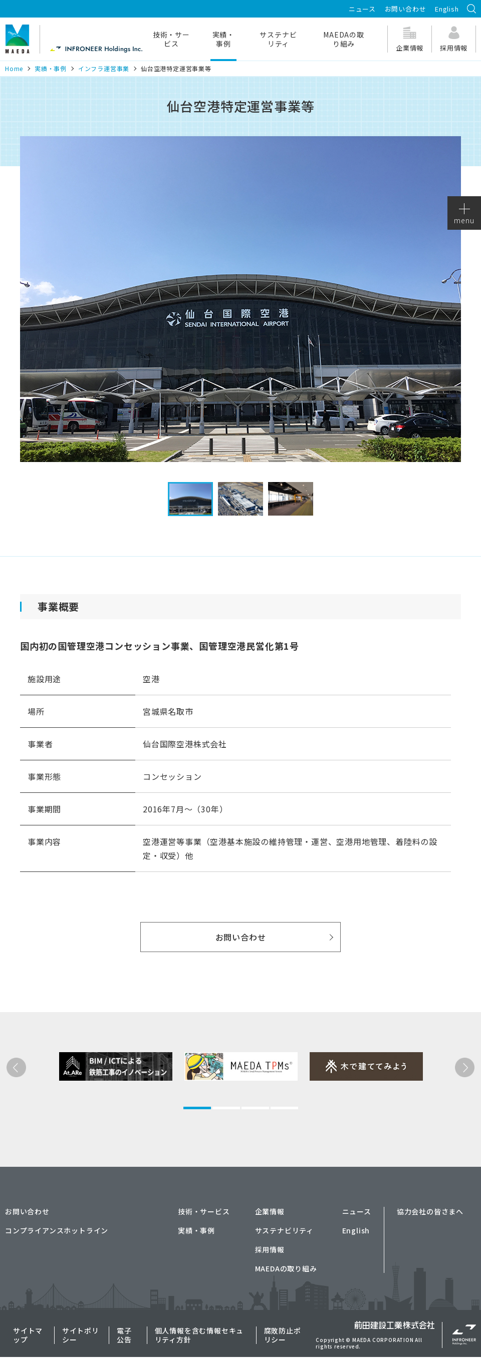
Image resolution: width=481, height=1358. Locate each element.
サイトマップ (28, 1334)
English (447, 9)
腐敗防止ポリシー (282, 1334)
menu (464, 214)
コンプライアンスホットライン (56, 1230)
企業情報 (270, 1211)
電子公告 (124, 1334)
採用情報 (270, 1249)
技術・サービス (171, 39)
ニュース (362, 9)
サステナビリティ (278, 39)
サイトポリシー (80, 1334)
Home (14, 68)
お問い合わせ (405, 9)
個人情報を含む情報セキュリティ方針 (199, 1334)
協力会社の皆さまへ (430, 1211)
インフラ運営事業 (103, 68)
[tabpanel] (99, 1101)
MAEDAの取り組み (343, 39)
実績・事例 (223, 39)
